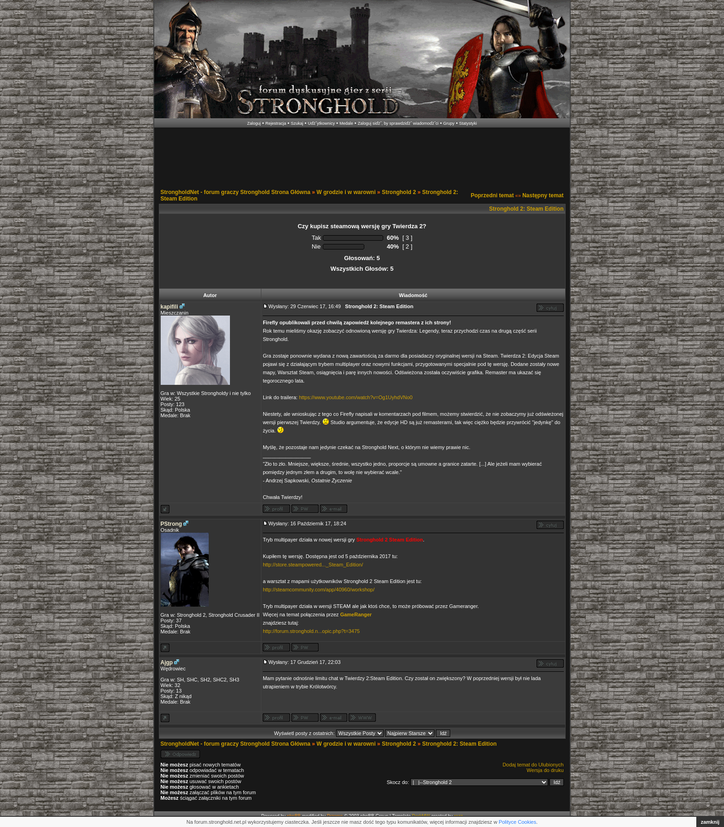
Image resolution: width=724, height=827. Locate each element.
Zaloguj (254, 123)
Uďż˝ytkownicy (321, 123)
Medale (346, 123)
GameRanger (356, 614)
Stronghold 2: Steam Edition (526, 209)
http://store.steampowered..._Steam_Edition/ (313, 564)
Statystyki (468, 123)
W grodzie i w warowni (346, 192)
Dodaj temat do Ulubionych (532, 764)
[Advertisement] (362, 156)
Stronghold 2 (399, 192)
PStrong (171, 524)
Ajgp (167, 662)
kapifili (169, 307)
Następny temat (542, 195)
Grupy (449, 123)
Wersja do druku (545, 770)
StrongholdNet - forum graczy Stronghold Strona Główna (236, 192)
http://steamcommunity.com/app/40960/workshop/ (318, 589)
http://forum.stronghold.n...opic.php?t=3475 (311, 631)
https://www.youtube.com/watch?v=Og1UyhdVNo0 (355, 397)
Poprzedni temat (492, 195)
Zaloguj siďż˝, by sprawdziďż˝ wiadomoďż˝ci (398, 123)
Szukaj (297, 123)
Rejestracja (275, 123)
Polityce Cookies (517, 822)
